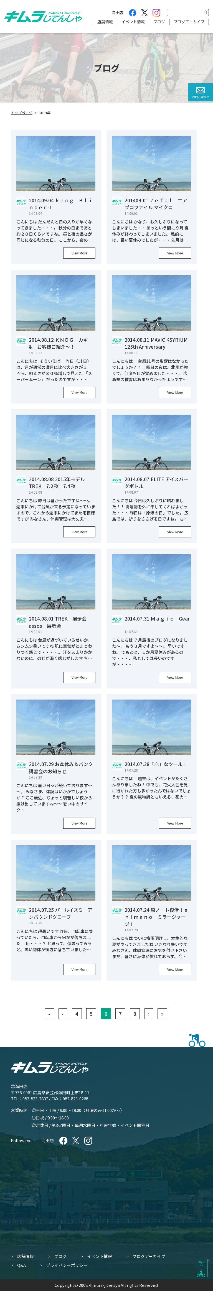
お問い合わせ (200, 97)
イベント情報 (133, 21)
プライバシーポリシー (67, 1265)
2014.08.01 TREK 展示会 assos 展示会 (60, 622)
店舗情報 (105, 21)
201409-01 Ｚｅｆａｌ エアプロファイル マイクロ (156, 204)
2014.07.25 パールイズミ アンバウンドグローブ (60, 913)
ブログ (159, 21)
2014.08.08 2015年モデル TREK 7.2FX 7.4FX (59, 483)
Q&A (21, 1265)
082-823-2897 (35, 1098)
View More (79, 253)
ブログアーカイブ (189, 21)
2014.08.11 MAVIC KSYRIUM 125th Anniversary (156, 343)
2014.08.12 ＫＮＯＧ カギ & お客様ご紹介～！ (61, 343)
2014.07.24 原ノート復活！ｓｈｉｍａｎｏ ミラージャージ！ (156, 916)
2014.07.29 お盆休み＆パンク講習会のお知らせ (61, 768)
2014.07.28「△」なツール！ (156, 764)
